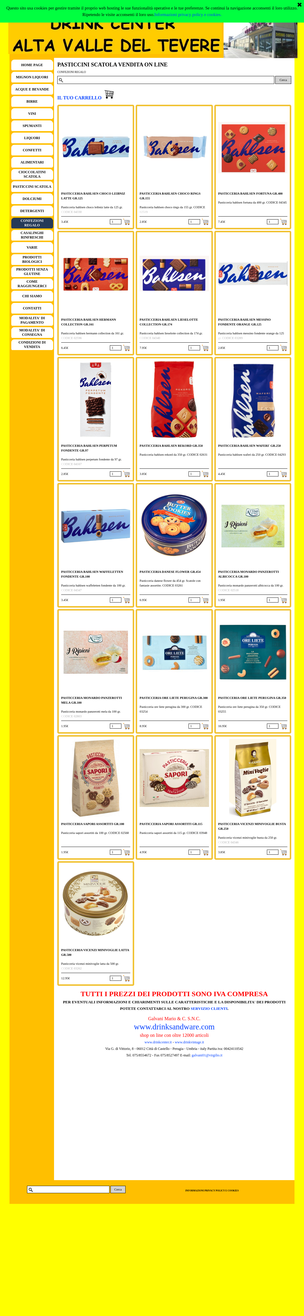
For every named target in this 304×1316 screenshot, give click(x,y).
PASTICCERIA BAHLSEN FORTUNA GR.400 (250, 193)
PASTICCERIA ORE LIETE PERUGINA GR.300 (174, 698)
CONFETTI (32, 150)
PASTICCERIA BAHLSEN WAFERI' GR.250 (249, 445)
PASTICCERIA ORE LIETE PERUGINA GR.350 (252, 698)
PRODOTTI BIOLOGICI (32, 259)
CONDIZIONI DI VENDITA (32, 344)
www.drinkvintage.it (189, 1042)
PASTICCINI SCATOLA (32, 187)
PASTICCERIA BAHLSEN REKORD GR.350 (171, 445)
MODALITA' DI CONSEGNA (32, 332)
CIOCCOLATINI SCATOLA (31, 174)
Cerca (283, 80)
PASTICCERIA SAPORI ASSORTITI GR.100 (92, 824)
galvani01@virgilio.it (207, 1055)
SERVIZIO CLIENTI (209, 1008)
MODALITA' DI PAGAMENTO (32, 320)
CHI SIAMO (32, 296)
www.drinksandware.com (174, 1026)
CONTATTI (32, 308)
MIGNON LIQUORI (32, 77)
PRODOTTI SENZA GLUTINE (32, 271)
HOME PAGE (32, 65)
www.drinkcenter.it (158, 1042)
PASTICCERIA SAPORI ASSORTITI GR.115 (171, 824)
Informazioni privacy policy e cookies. (188, 14)
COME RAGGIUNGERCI (32, 283)
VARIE (31, 247)
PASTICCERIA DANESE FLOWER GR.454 (170, 571)
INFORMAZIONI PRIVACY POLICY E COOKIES (212, 1190)
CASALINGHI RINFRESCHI (31, 235)
